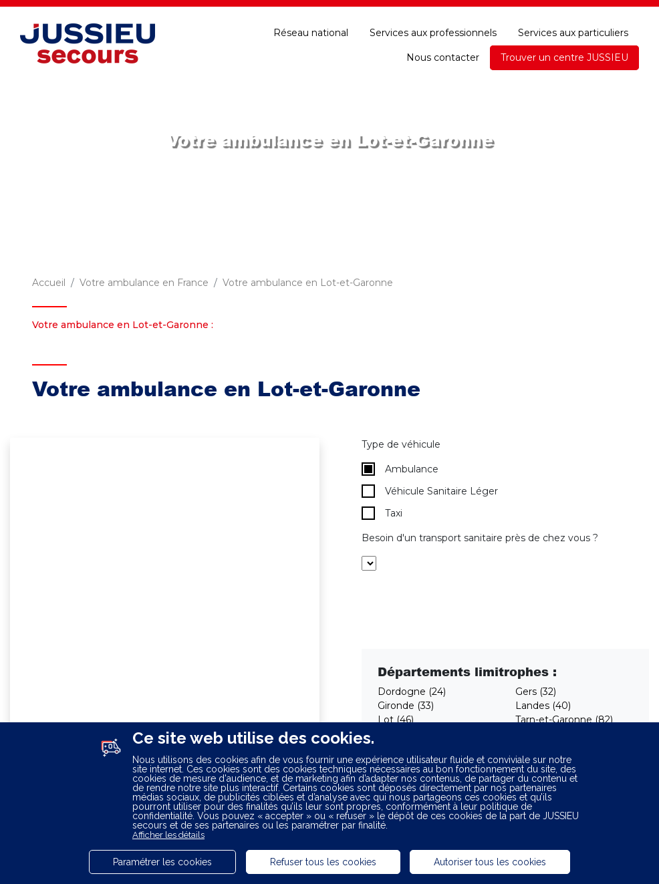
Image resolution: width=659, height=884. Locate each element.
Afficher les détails (168, 835)
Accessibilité (608, 12)
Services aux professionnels (433, 33)
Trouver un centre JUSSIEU (564, 57)
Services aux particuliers (573, 33)
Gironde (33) (406, 706)
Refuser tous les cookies (323, 862)
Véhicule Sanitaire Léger (430, 491)
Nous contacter (442, 57)
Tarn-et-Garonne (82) (564, 720)
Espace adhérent (348, 12)
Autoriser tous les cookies (490, 862)
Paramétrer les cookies (162, 862)
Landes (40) (543, 706)
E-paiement (437, 12)
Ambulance (400, 469)
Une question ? (522, 12)
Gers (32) (535, 692)
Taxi (382, 513)
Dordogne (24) (412, 692)
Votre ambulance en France (144, 283)
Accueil (48, 283)
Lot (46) (396, 720)
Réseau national (310, 33)
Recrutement (255, 12)
